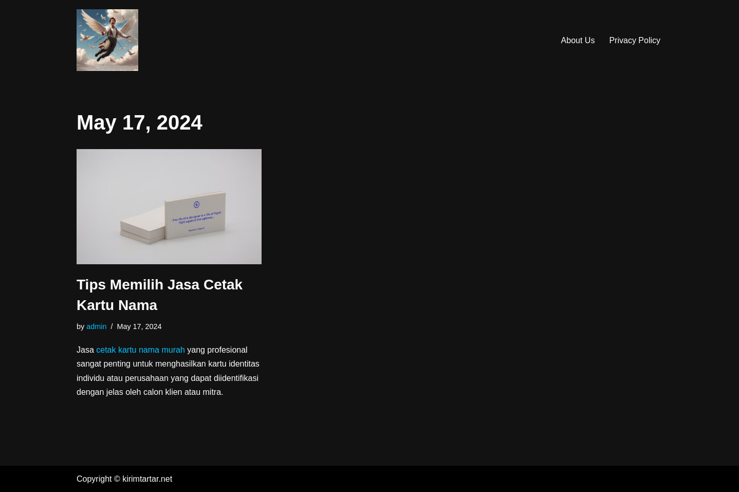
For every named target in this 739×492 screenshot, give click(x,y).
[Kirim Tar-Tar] (107, 40)
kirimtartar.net (147, 479)
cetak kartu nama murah (140, 349)
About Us (578, 40)
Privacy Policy (634, 40)
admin (96, 326)
